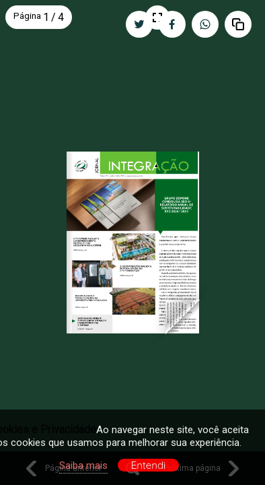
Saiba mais (83, 465)
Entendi (148, 465)
